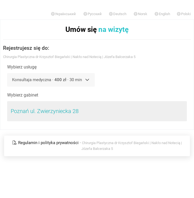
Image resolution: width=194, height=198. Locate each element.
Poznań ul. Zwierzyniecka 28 (45, 111)
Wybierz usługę (22, 67)
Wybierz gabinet (22, 95)
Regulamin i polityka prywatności (46, 142)
